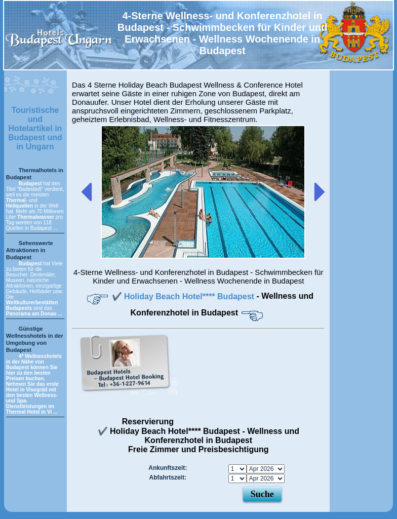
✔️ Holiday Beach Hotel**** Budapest (184, 296)
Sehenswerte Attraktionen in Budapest (29, 250)
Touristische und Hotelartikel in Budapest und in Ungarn (35, 128)
